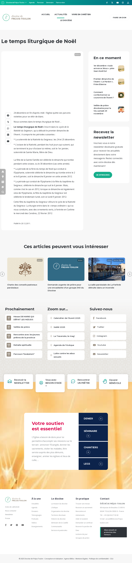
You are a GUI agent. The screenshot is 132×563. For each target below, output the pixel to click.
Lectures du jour (82, 534)
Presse (7, 518)
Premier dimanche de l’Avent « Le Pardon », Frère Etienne (104, 82)
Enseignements (37, 526)
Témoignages (37, 515)
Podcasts (35, 519)
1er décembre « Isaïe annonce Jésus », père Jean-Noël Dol (104, 68)
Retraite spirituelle (22, 345)
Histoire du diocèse (58, 519)
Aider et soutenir (82, 519)
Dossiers (35, 511)
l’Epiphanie (19, 172)
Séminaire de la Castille (59, 523)
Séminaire (49, 2)
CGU (111, 559)
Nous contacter (10, 511)
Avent (17, 134)
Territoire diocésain (58, 515)
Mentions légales (82, 559)
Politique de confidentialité (99, 559)
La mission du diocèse (59, 504)
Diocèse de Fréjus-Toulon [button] (15, 2)
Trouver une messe (83, 504)
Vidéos (34, 523)
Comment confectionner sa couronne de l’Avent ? (104, 95)
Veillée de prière (22, 327)
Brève (77, 54)
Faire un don (60, 2)
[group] (25, 275)
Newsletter (9, 514)
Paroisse (40, 2)
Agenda (32, 2)
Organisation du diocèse (60, 511)
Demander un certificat (84, 523)
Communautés (56, 526)
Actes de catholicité (12, 507)
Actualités (35, 504)
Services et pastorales (59, 530)
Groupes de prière (82, 538)
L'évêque (54, 507)
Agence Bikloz (69, 559)
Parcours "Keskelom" (24, 354)
